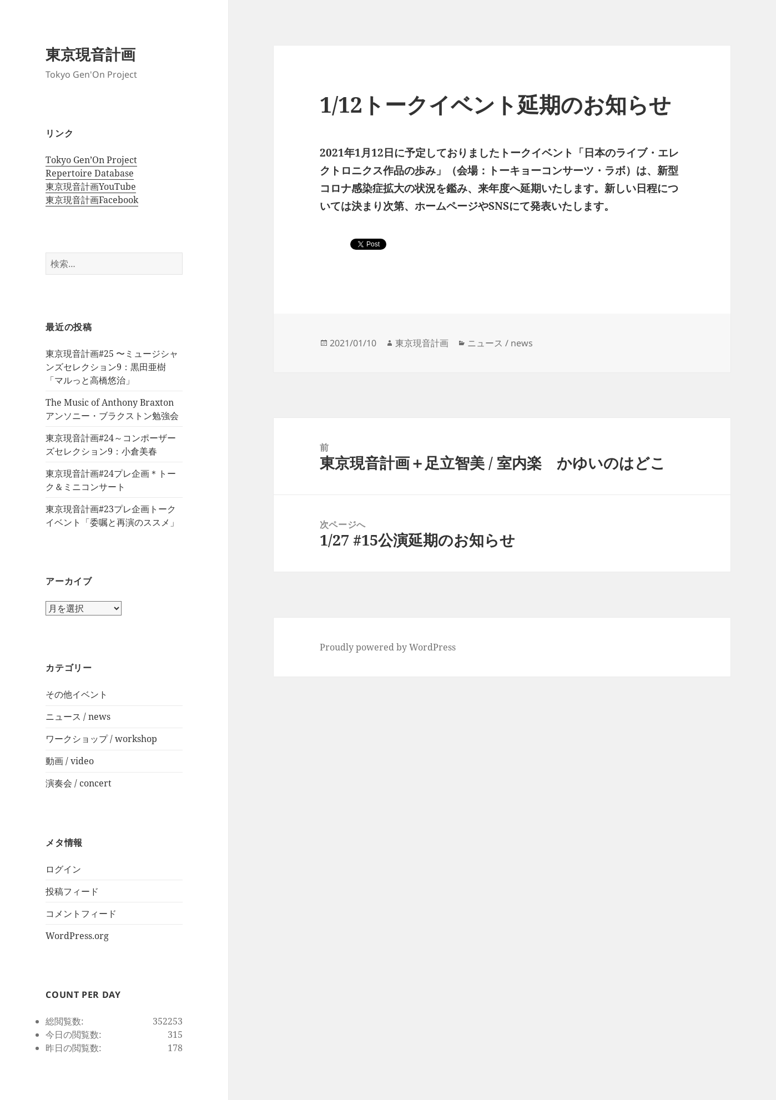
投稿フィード (72, 891)
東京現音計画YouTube (91, 186)
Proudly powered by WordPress (388, 647)
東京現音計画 (90, 54)
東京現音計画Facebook (92, 200)
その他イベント (77, 694)
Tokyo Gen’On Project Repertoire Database (91, 166)
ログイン (63, 869)
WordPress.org (77, 936)
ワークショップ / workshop (101, 739)
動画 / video (70, 761)
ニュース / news (78, 716)
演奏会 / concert (79, 783)
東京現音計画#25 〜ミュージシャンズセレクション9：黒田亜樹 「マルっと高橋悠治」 (112, 366)
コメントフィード (81, 913)
